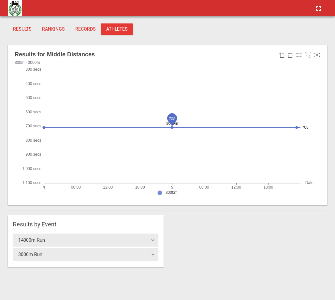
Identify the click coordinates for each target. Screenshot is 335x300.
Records (85, 29)
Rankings (53, 29)
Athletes (117, 29)
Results (22, 29)
